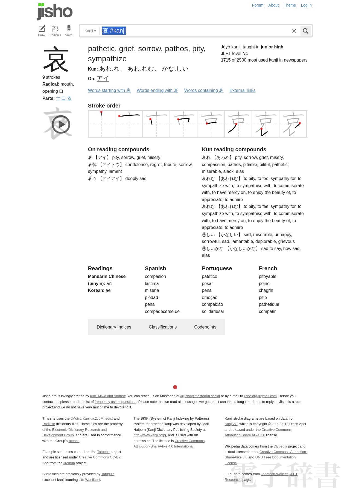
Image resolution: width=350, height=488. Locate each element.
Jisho (55, 12)
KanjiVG (231, 424)
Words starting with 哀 (109, 90)
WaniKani (92, 480)
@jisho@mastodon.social (200, 396)
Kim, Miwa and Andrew (107, 396)
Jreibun (69, 463)
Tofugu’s (107, 474)
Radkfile (48, 424)
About (274, 5)
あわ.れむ (140, 68)
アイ (103, 78)
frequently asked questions (115, 402)
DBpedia (280, 446)
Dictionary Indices (114, 327)
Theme (290, 5)
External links (242, 90)
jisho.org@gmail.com (260, 396)
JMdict (76, 418)
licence (74, 441)
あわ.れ (109, 68)
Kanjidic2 (90, 418)
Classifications (163, 327)
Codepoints (205, 327)
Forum (258, 5)
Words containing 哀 (204, 90)
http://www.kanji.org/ (149, 435)
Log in (306, 5)
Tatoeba (103, 452)
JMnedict (106, 418)
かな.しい (175, 68)
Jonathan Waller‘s (274, 474)
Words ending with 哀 (157, 90)
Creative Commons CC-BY (99, 457)
